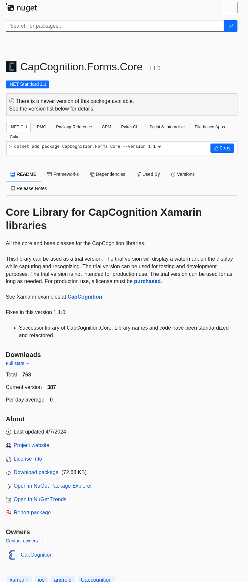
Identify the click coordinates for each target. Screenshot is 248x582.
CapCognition (85, 297)
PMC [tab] (41, 126)
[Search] (230, 26)
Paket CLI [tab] (130, 126)
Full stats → (18, 363)
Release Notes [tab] (29, 188)
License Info (28, 459)
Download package (36, 472)
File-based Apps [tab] (210, 126)
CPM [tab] (106, 126)
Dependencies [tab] (107, 174)
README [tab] (24, 174)
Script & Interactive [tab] (167, 126)
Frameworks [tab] (63, 174)
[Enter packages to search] (115, 26)
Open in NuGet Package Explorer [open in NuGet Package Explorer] (53, 486)
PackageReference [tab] (74, 126)
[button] (222, 148)
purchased (147, 281)
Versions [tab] (183, 174)
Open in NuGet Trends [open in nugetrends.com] (40, 499)
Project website (32, 445)
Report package (32, 512)
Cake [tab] (15, 136)
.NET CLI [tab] (18, 126)
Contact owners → (25, 540)
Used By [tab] (148, 174)
